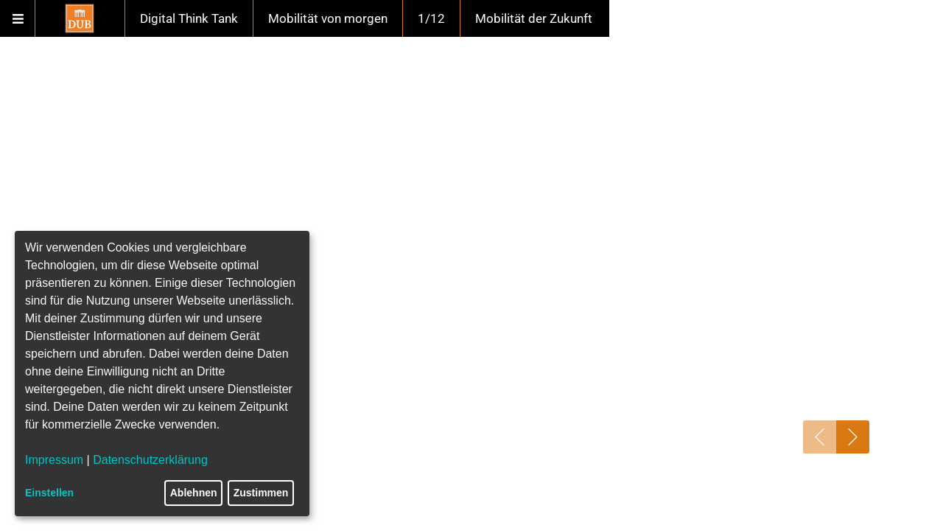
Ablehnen (193, 493)
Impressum (54, 460)
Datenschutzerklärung (150, 460)
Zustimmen (261, 493)
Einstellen (49, 493)
